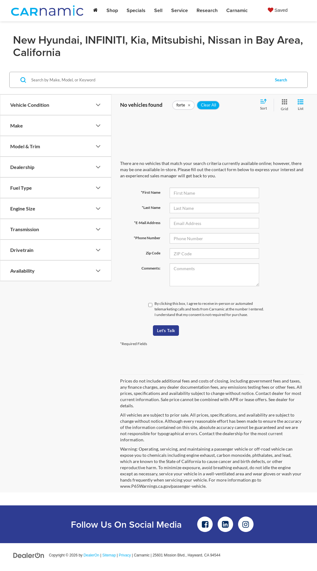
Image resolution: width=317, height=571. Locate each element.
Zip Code (153, 253)
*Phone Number (147, 238)
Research (207, 10)
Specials (136, 10)
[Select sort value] (265, 105)
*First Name (150, 192)
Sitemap (109, 555)
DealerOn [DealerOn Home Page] (91, 555)
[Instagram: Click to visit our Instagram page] (246, 524)
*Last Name (151, 207)
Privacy (125, 555)
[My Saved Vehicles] (278, 9)
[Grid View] (283, 105)
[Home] (95, 10)
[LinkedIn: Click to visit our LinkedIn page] (225, 524)
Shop (112, 10)
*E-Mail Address (147, 222)
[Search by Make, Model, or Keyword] (150, 79)
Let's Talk (166, 330)
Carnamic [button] (237, 10)
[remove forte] (183, 105)
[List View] (300, 105)
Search (281, 79)
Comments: (150, 268)
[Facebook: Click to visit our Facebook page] (205, 524)
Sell (158, 10)
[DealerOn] (29, 554)
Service (179, 10)
